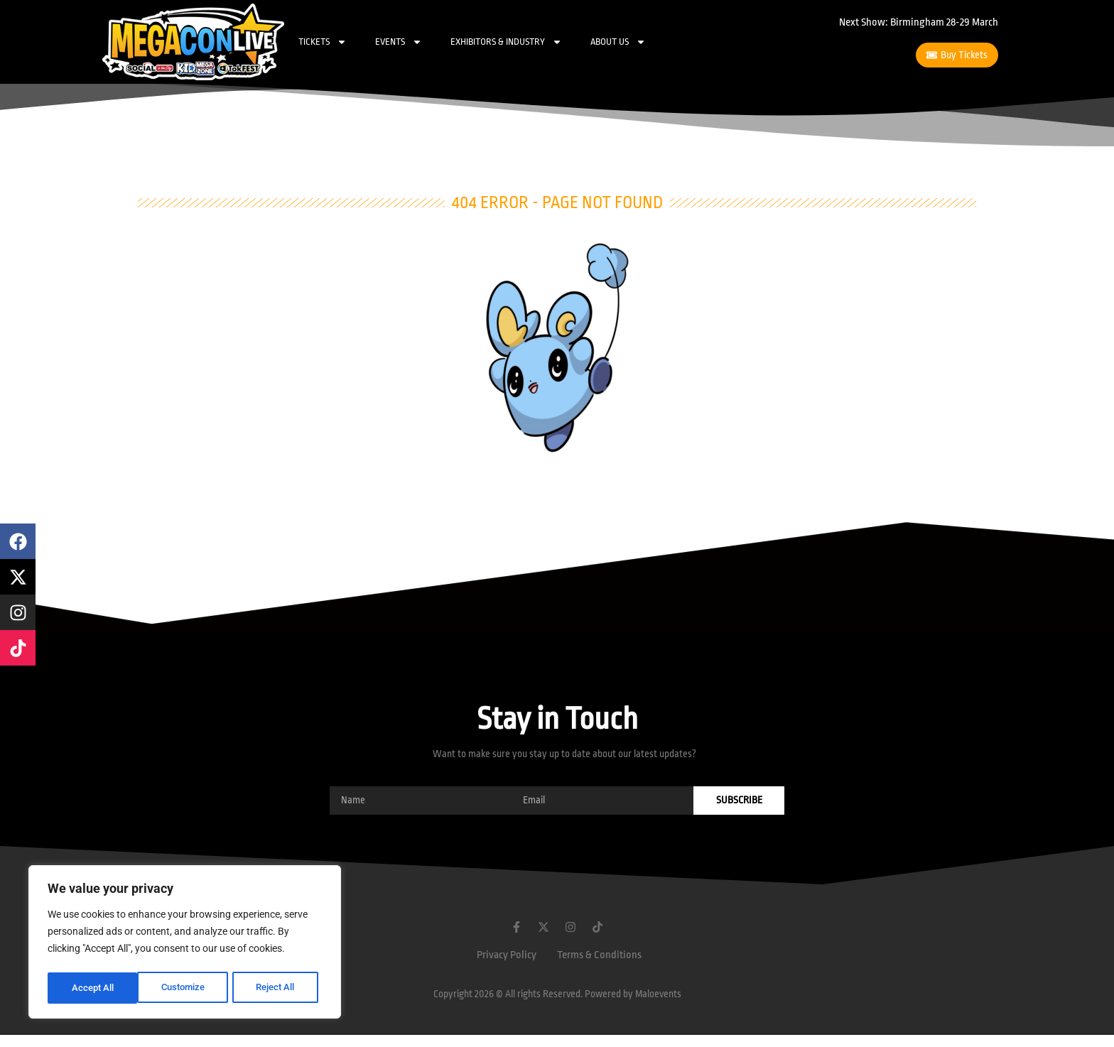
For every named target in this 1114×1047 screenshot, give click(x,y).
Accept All (278, 988)
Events (398, 42)
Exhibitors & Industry (506, 42)
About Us (618, 42)
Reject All (186, 988)
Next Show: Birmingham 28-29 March (918, 22)
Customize (93, 988)
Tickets (322, 42)
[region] (184, 944)
